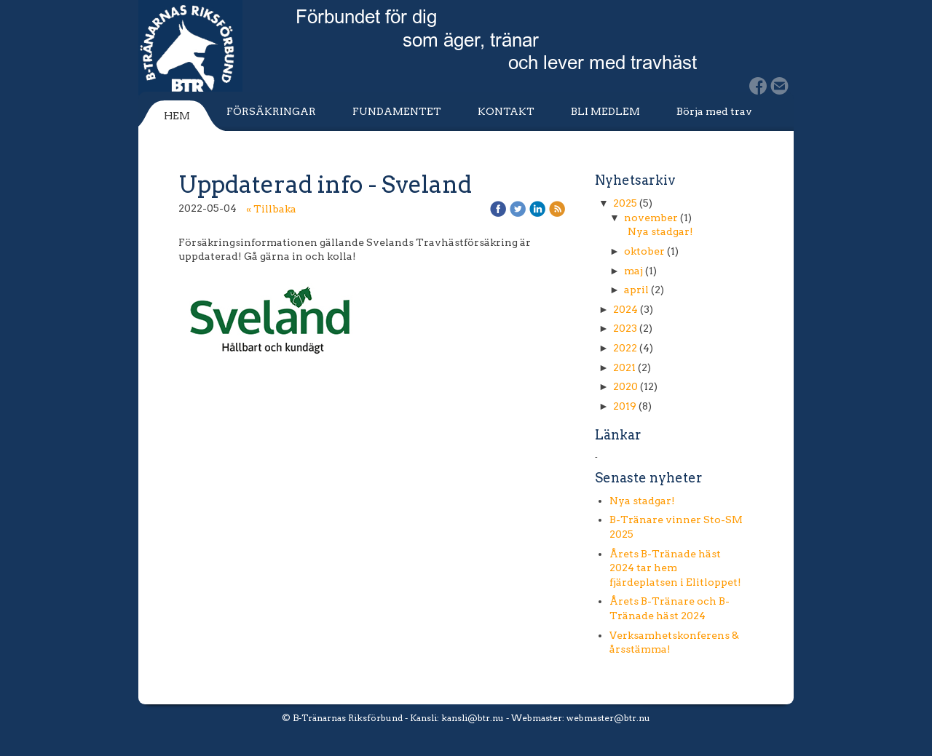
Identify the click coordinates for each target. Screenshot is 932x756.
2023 (625, 328)
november (651, 217)
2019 (624, 406)
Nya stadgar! (660, 231)
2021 (624, 367)
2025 (625, 203)
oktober (644, 251)
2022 (625, 348)
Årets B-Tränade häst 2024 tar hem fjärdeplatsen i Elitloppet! (675, 568)
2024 (625, 309)
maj (633, 270)
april (636, 289)
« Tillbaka (271, 209)
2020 (625, 386)
